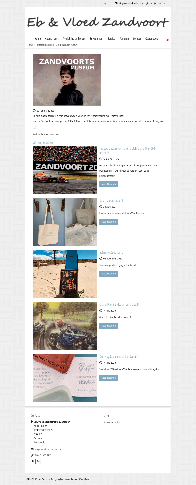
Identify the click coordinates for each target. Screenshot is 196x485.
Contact (137, 38)
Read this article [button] (109, 184)
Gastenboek (151, 38)
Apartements (52, 38)
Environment (96, 38)
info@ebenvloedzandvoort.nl (128, 3)
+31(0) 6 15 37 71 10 (155, 3)
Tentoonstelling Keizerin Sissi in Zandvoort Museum (57, 45)
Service (111, 38)
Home (37, 38)
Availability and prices (74, 38)
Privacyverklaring (111, 422)
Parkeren (124, 38)
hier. (35, 126)
